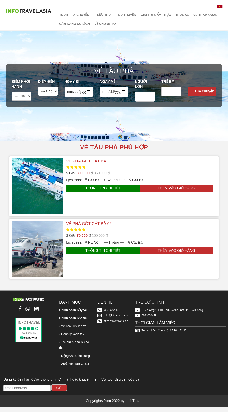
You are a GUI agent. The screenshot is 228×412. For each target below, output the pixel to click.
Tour (63, 15)
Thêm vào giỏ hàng (176, 188)
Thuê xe (182, 15)
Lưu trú (105, 15)
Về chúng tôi (105, 23)
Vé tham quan (205, 15)
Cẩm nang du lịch (74, 23)
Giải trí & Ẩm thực (156, 15)
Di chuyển (82, 15)
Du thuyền (127, 15)
